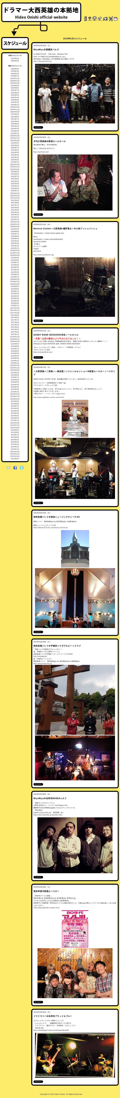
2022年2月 (15, 188)
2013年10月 (15, 428)
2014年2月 (15, 418)
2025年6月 (15, 93)
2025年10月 (15, 83)
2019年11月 (15, 253)
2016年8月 (15, 346)
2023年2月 (15, 160)
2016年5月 (15, 353)
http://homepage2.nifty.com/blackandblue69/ (51, 1030)
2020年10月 (15, 227)
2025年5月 (15, 95)
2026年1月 (15, 76)
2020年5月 (15, 238)
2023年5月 (15, 152)
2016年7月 (15, 349)
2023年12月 (15, 136)
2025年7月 (15, 90)
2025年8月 (15, 88)
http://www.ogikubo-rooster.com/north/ (49, 397)
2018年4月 (15, 298)
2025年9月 (15, 85)
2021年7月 (15, 205)
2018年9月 (15, 286)
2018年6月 (15, 293)
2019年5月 (15, 267)
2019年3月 (15, 272)
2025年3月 (15, 100)
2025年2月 (15, 102)
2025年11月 (15, 81)
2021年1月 (15, 219)
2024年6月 (15, 121)
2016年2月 (15, 361)
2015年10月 (15, 370)
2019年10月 (15, 255)
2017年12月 (15, 308)
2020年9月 (15, 229)
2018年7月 (15, 291)
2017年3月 (15, 329)
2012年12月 (15, 451)
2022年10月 (15, 169)
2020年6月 (15, 236)
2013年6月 (15, 437)
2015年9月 (15, 373)
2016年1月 (15, 363)
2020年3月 (15, 243)
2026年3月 (15, 71)
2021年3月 (15, 215)
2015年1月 (15, 392)
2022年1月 (15, 191)
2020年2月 (15, 246)
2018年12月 (15, 279)
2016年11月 (15, 339)
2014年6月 (15, 408)
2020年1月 (15, 248)
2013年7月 (15, 435)
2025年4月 (15, 97)
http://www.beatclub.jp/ (43, 664)
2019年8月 (15, 260)
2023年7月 (15, 148)
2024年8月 (15, 117)
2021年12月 (15, 193)
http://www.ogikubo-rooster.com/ (47, 908)
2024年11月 (15, 109)
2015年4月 (15, 384)
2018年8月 (15, 289)
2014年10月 (15, 399)
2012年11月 (15, 454)
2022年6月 (15, 179)
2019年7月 (15, 262)
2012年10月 (15, 456)
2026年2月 (15, 73)
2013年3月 (15, 444)
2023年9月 (15, 143)
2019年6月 (15, 265)
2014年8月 (15, 404)
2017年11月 (15, 310)
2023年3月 (15, 157)
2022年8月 (15, 174)
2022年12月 (15, 164)
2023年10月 (15, 140)
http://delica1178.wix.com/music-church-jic (51, 527)
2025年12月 (15, 78)
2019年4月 (15, 270)
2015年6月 (15, 380)
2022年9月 (15, 172)
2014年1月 (15, 420)
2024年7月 (15, 119)
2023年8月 (15, 145)
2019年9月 (15, 258)
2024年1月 (15, 133)
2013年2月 (15, 447)
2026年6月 (15, 58)
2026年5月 (15, 61)
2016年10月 (15, 341)
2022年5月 (15, 181)
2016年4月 (15, 356)
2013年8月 (15, 432)
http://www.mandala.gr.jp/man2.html (48, 815)
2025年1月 (15, 105)
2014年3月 (15, 416)
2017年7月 (15, 320)
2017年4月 (15, 327)
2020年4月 (15, 241)
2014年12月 (15, 394)
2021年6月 (15, 207)
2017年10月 (15, 313)
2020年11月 (15, 224)
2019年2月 (15, 274)
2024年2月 (15, 131)
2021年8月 (15, 203)
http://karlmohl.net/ (41, 152)
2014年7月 (15, 406)
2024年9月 (15, 114)
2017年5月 (15, 325)
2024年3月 (15, 128)
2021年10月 (15, 198)
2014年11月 (15, 396)
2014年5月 (15, 411)
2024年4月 (15, 126)
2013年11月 (15, 425)
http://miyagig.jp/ (40, 656)
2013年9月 (15, 430)
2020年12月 (15, 222)
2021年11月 (15, 195)
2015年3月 (15, 387)
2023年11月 (15, 138)
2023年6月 (15, 150)
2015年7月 (15, 377)
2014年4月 (15, 413)
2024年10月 (15, 112)
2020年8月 (15, 231)
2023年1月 (15, 162)
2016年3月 (15, 358)
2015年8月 (15, 375)
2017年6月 (15, 322)
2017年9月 (15, 315)
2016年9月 (15, 344)
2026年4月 (15, 69)
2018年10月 (15, 284)
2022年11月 (15, 167)
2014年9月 (15, 401)
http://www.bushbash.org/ (44, 255)
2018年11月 (15, 282)
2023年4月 (15, 155)
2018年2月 (15, 303)
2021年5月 (15, 210)
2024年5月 (15, 124)
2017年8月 (15, 317)
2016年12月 (15, 337)
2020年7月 (15, 234)
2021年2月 (15, 217)
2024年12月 (15, 107)
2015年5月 (15, 382)
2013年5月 (15, 439)
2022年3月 (15, 186)
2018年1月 (15, 305)
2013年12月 (15, 423)
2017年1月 (15, 334)
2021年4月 (15, 212)
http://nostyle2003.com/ (43, 352)
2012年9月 (15, 459)
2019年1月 (15, 277)
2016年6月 (15, 351)
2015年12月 (15, 365)
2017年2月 (15, 332)
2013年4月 (15, 442)
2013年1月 (15, 449)
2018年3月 (15, 301)
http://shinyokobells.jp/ (43, 61)
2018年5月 (15, 296)
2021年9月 (15, 200)
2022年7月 (15, 176)
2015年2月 (15, 389)
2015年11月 (15, 368)
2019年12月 (15, 250)
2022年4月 (15, 184)
